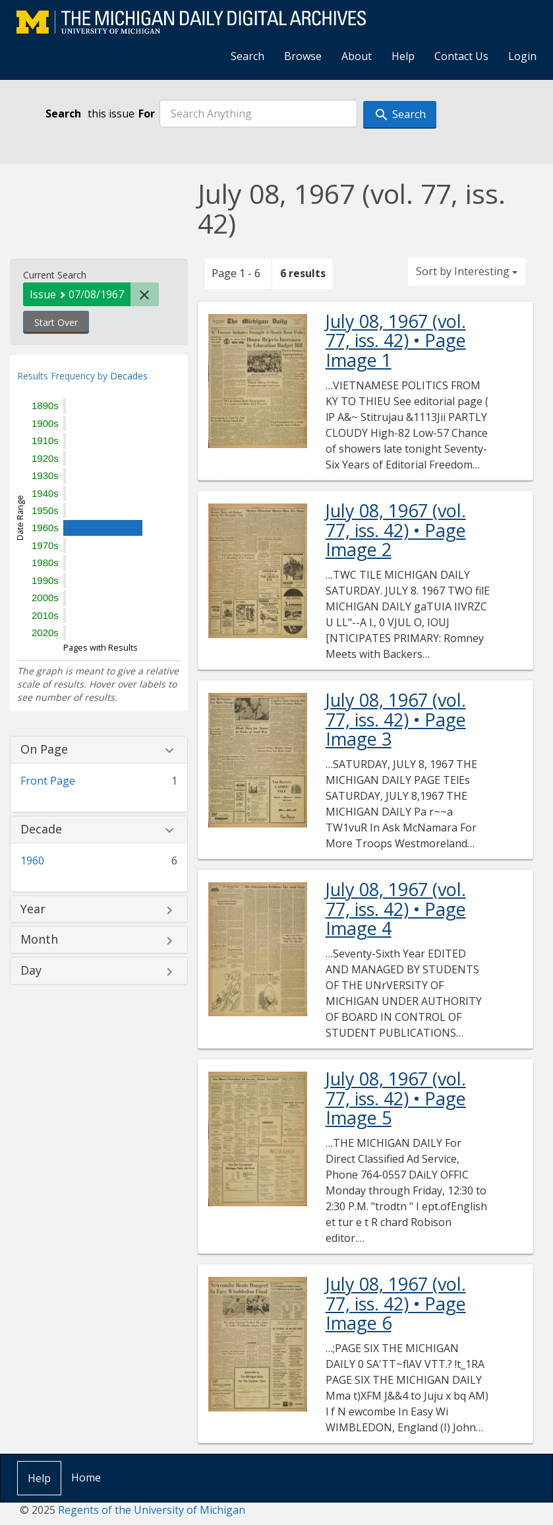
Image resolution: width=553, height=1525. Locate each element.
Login (522, 56)
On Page (44, 749)
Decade (41, 829)
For (146, 113)
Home (86, 1477)
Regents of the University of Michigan (151, 1510)
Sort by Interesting (466, 271)
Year (32, 909)
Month (39, 939)
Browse (303, 56)
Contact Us (461, 56)
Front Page (47, 780)
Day (31, 970)
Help (403, 56)
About (356, 56)
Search (247, 56)
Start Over (56, 322)
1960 (32, 860)
